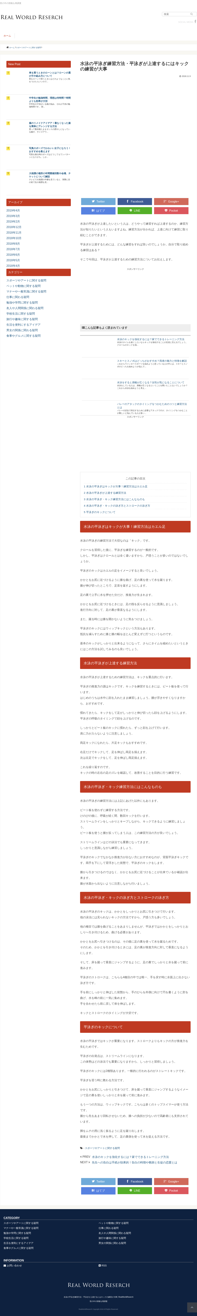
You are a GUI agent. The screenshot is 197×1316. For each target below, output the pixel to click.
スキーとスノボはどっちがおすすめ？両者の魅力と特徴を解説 (152, 360)
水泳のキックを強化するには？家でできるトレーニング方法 (150, 339)
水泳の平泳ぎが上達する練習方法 (105, 492)
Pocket (171, 210)
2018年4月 (13, 265)
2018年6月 (13, 254)
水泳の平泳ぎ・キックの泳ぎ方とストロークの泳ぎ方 (117, 505)
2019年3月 (13, 216)
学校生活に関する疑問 (20, 313)
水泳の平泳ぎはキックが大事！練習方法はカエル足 (116, 486)
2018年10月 (14, 238)
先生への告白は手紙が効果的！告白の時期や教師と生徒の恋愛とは (134, 1162)
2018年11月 (14, 232)
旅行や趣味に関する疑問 (22, 319)
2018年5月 (13, 260)
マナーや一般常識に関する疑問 (26, 291)
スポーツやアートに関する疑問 (102, 1148)
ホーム (7, 35)
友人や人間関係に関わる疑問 (24, 308)
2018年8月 (13, 243)
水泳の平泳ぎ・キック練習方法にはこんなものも (114, 499)
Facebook (134, 201)
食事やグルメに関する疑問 (23, 335)
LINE (134, 210)
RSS (103, 1265)
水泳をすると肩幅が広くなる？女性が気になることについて (150, 382)
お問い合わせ (13, 1265)
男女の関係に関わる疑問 (22, 330)
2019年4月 (13, 210)
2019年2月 (13, 221)
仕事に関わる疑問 (17, 297)
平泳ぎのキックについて (99, 512)
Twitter (98, 201)
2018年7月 (13, 249)
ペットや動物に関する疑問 (23, 285)
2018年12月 (14, 227)
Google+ (171, 201)
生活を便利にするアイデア (23, 324)
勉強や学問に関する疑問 (22, 302)
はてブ (98, 210)
